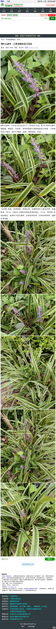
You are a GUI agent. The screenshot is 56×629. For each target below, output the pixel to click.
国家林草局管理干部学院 (18, 604)
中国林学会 (14, 596)
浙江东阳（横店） (25, 606)
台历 (44, 1)
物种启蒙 (44, 15)
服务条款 (8, 576)
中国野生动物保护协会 (34, 609)
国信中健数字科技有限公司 (19, 616)
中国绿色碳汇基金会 (17, 609)
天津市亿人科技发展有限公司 (20, 614)
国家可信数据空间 (28, 36)
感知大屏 (52, 15)
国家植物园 (14, 606)
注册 (8, 1)
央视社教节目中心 (16, 619)
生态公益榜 (51, 5)
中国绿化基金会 (15, 599)
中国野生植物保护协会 (18, 611)
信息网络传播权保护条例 (30, 588)
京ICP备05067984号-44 (28, 624)
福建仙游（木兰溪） (41, 606)
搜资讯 (9, 15)
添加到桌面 (51, 1)
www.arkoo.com (12, 587)
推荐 (49, 559)
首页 (2, 39)
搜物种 (3, 15)
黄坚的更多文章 (28, 564)
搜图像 (15, 15)
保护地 (40, 1)
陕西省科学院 (14, 601)
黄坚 (26, 47)
